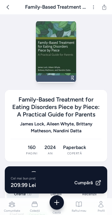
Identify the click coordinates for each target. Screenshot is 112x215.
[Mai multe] (93, 7)
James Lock (32, 124)
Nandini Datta (67, 130)
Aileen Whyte (60, 124)
